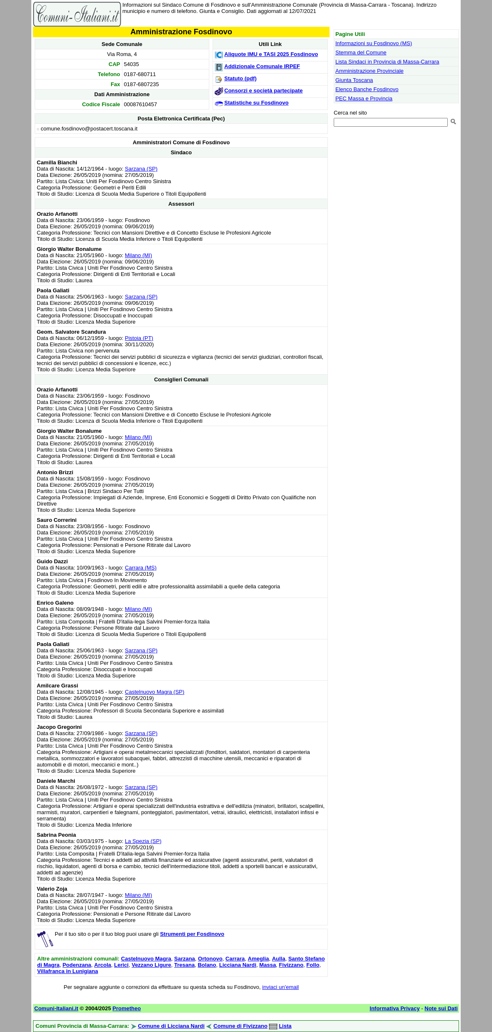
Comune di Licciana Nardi (171, 1026)
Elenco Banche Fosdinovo (366, 89)
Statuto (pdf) (240, 78)
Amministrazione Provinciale (369, 71)
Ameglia (258, 958)
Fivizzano (291, 965)
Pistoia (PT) (139, 338)
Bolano (207, 965)
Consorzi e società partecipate (263, 90)
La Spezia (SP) (143, 841)
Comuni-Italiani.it (56, 1008)
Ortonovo (210, 958)
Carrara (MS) (141, 568)
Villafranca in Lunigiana (67, 971)
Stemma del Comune (360, 52)
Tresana (184, 965)
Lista (285, 1026)
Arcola (102, 965)
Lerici (121, 965)
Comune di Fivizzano (240, 1026)
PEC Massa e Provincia (364, 98)
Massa (267, 965)
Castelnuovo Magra (146, 958)
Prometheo (126, 1008)
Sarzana (184, 958)
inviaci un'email (280, 987)
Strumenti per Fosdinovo (192, 934)
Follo (313, 965)
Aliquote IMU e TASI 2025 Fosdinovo (271, 54)
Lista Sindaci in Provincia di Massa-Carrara (387, 62)
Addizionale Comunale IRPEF (262, 66)
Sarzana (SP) (141, 169)
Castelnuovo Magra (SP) (154, 692)
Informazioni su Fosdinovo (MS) (373, 43)
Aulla (278, 958)
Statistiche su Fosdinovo (256, 103)
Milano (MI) (138, 255)
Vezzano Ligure (151, 965)
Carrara (235, 958)
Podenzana (77, 965)
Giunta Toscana (354, 80)
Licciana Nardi (237, 965)
